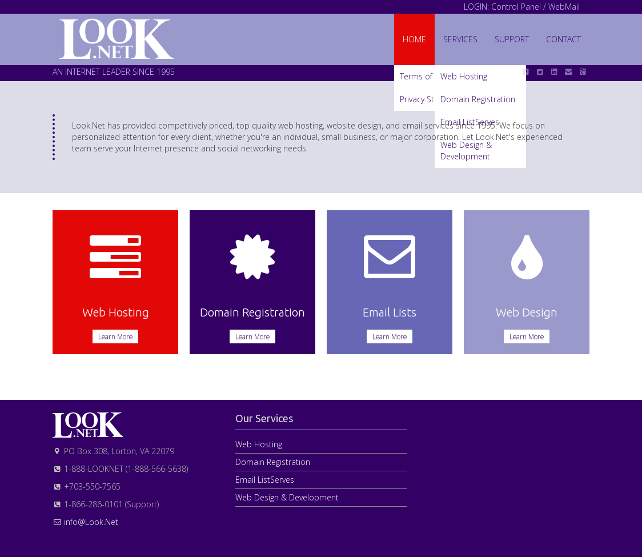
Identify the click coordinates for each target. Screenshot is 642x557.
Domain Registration (272, 461)
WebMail (564, 6)
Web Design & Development (287, 497)
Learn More (115, 336)
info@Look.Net (91, 521)
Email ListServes (264, 479)
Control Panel (516, 6)
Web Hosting (258, 444)
